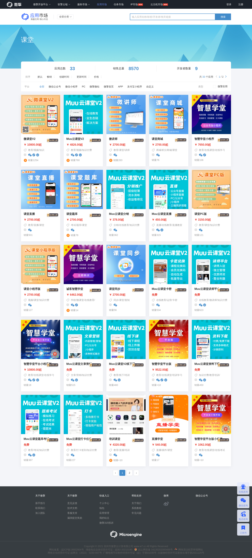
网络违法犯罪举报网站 (189, 549)
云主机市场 (156, 4)
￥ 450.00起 (169, 219)
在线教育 (124, 225)
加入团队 (40, 513)
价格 (96, 77)
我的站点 (104, 517)
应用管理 (104, 513)
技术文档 (72, 508)
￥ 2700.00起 (126, 144)
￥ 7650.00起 (211, 144)
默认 (40, 77)
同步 (116, 300)
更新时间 (81, 77)
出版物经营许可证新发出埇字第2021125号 (180, 552)
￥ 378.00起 (126, 219)
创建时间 (64, 77)
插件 (164, 450)
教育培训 (214, 375)
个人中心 (104, 503)
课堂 (121, 150)
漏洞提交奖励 (74, 517)
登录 (228, 4)
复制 (127, 300)
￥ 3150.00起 (211, 219)
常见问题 (136, 513)
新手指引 (40, 503)
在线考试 (220, 450)
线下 (121, 375)
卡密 (174, 300)
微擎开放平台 (42, 4)
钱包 (101, 508)
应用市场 (102, 4)
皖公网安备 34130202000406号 (153, 549)
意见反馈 (72, 503)
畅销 (49, 77)
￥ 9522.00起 (169, 369)
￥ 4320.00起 (126, 444)
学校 (73, 300)
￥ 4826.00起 (83, 144)
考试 (73, 225)
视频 (36, 150)
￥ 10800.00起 (41, 144)
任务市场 (119, 4)
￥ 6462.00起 (83, 294)
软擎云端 (64, 4)
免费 (169, 294)
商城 (158, 150)
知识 (41, 150)
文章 (73, 375)
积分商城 (167, 150)
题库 (78, 225)
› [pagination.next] (136, 472)
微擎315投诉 (106, 522)
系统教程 (136, 508)
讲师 (127, 150)
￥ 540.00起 (169, 444)
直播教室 (177, 225)
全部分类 (65, 16)
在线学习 (220, 150)
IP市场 (134, 4)
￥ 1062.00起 (211, 444)
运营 (169, 300)
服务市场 (83, 4)
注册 (240, 4)
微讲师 (213, 300)
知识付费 (87, 150)
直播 (36, 225)
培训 (127, 375)
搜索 (223, 16)
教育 (30, 150)
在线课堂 (209, 150)
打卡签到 (81, 450)
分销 (116, 225)
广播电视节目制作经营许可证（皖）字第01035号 (129, 552)
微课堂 (80, 300)
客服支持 (72, 513)
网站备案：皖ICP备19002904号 (66, 549)
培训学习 (177, 375)
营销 (78, 375)
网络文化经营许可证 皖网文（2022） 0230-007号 (75, 552)
